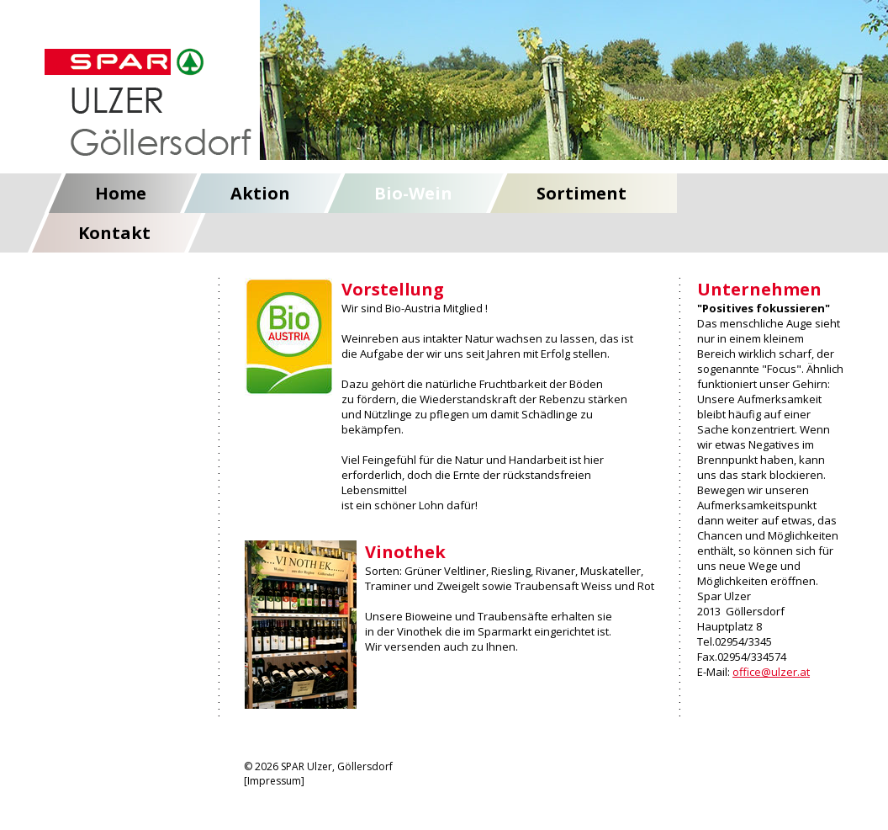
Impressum (274, 781)
